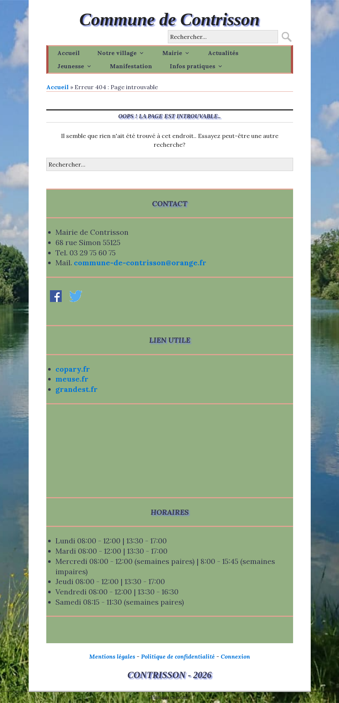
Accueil (68, 53)
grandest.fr (76, 389)
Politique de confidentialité (178, 656)
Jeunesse (70, 66)
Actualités (223, 53)
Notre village (117, 53)
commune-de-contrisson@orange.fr (140, 262)
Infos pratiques (192, 66)
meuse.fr (72, 378)
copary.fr (72, 369)
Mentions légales (112, 656)
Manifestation (131, 66)
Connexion (235, 656)
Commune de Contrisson (169, 19)
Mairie (172, 53)
